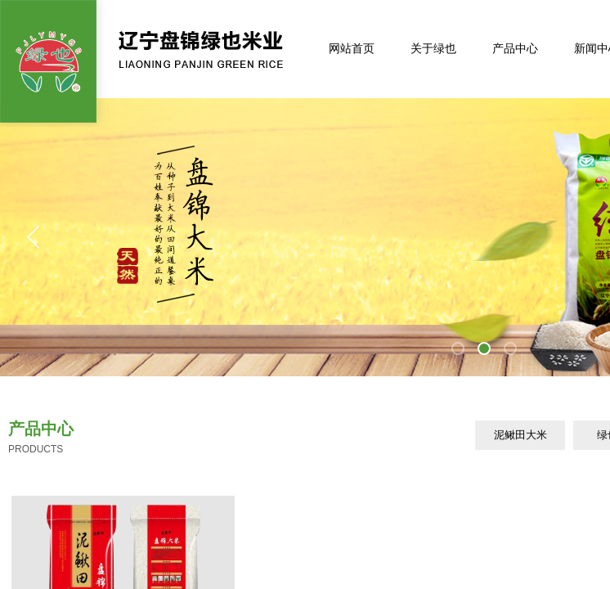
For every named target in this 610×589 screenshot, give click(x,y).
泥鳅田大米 (520, 435)
